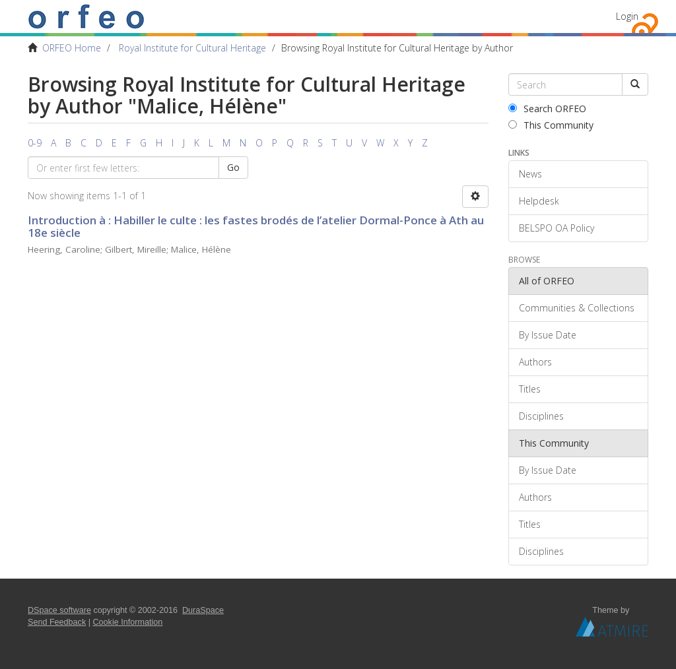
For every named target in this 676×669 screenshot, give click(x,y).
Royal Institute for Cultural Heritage (192, 48)
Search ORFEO (547, 108)
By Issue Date (547, 335)
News (530, 174)
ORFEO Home (71, 48)
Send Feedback (57, 622)
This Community (550, 125)
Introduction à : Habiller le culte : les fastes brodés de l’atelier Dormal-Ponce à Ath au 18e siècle (256, 226)
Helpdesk (539, 201)
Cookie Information (128, 622)
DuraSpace (203, 610)
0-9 (35, 143)
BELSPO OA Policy (556, 228)
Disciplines (541, 416)
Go (233, 167)
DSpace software (59, 610)
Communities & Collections (576, 308)
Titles (530, 389)
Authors (535, 362)
